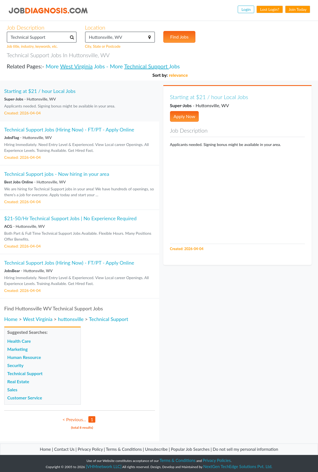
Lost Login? (269, 9)
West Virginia (76, 66)
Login (246, 9)
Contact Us (64, 449)
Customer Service (24, 397)
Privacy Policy (90, 449)
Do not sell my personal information (245, 449)
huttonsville (71, 319)
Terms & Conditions (124, 449)
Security (15, 365)
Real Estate (18, 381)
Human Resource (24, 357)
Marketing (17, 349)
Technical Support (146, 66)
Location (95, 27)
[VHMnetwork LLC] (104, 466)
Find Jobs (179, 36)
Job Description (25, 27)
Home (11, 319)
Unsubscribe (156, 449)
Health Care (19, 341)
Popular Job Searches (190, 449)
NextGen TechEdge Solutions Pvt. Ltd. (237, 466)
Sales (12, 389)
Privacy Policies (217, 460)
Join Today (298, 9)
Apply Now (184, 116)
